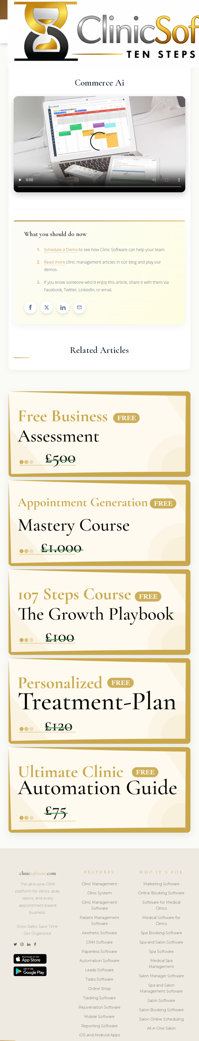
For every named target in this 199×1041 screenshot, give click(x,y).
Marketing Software (161, 884)
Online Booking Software (161, 894)
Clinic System (99, 894)
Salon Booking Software (161, 1010)
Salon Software (161, 1001)
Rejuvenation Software (99, 1008)
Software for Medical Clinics (161, 906)
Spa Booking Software (161, 933)
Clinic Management (99, 884)
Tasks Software (99, 980)
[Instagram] (22, 945)
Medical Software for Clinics (161, 921)
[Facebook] (35, 945)
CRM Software (99, 943)
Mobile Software (99, 1017)
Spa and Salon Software (161, 943)
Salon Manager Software (161, 977)
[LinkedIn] (28, 945)
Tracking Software (99, 998)
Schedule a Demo (61, 250)
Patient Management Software (99, 921)
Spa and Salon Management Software (161, 989)
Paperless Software (99, 952)
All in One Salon (161, 1029)
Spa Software (161, 952)
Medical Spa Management (161, 964)
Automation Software (99, 961)
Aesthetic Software (99, 933)
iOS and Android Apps (99, 1036)
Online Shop (99, 989)
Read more (54, 263)
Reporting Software (99, 1026)
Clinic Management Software (99, 906)
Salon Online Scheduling (161, 1020)
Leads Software (99, 971)
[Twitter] (15, 945)
